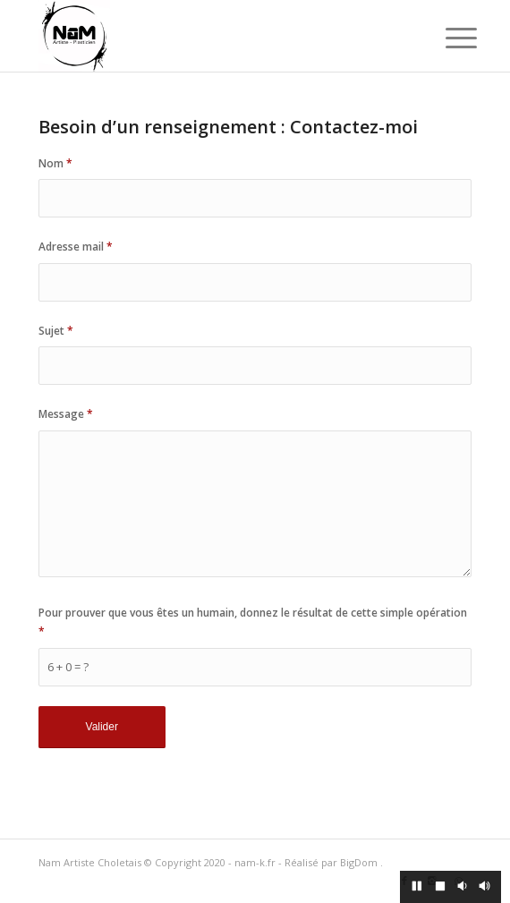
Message (65, 414)
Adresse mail (75, 246)
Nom (55, 163)
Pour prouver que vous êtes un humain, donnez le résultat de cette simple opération (252, 622)
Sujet (55, 330)
